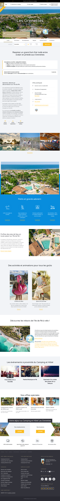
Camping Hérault (24, 459)
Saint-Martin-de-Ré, (52, 341)
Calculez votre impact (25, 473)
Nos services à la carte (5, 484)
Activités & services (43, 40)
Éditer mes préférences (25, 487)
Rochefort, (50, 344)
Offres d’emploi (4, 485)
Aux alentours (52, 40)
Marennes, (46, 344)
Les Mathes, (57, 345)
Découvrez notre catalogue (6, 471)
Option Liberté (23, 485)
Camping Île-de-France (25, 462)
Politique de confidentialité (26, 482)
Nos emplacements (25, 40)
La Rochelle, (42, 344)
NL (43, 471)
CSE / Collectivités (4, 473)
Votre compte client (24, 471)
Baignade (34, 40)
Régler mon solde (24, 476)
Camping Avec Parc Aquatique (7, 460)
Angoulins (42, 347)
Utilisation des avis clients (26, 484)
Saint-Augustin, (54, 344)
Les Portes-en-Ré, (38, 343)
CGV (22, 478)
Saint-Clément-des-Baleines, (46, 343)
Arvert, (56, 343)
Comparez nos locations (5, 475)
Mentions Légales (24, 480)
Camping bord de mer (5, 459)
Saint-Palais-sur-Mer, (48, 345)
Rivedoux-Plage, (37, 347)
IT (53, 471)
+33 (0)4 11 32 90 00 (11, 492)
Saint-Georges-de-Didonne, (39, 345)
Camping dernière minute (6, 462)
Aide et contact (24, 469)
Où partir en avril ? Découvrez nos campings (30, 1)
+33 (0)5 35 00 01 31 (38, 99)
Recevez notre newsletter (6, 469)
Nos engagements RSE (5, 478)
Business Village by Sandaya (6, 482)
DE (51, 471)
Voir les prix (47, 44)
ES (47, 471)
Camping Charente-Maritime (26, 460)
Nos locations (16, 40)
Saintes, (53, 345)
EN (45, 471)
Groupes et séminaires (5, 480)
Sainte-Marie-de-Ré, (44, 341)
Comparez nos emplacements (7, 476)
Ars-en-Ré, (53, 343)
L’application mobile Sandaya (26, 475)
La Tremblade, (37, 344)
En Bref (8, 40)
